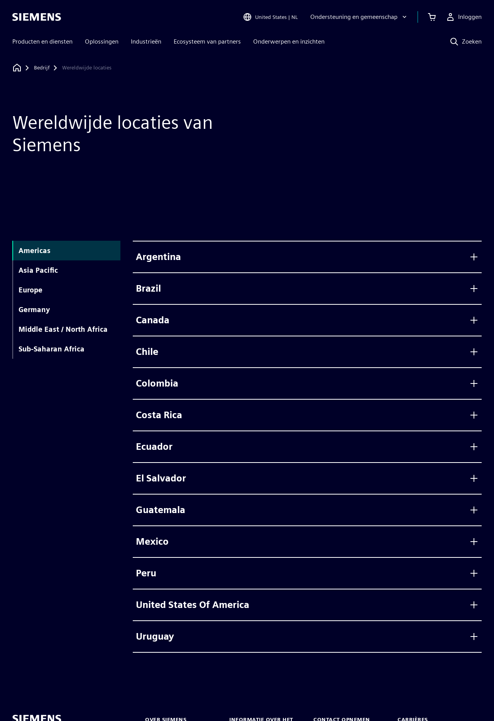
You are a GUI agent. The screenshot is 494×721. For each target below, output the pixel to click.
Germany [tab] (34, 310)
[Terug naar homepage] (17, 68)
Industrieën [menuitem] (146, 41)
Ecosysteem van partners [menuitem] (207, 41)
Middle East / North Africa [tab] (63, 329)
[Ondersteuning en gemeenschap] (359, 17)
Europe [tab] (30, 290)
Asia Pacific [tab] (38, 270)
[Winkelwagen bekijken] (432, 17)
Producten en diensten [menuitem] (42, 41)
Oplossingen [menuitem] (101, 41)
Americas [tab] (35, 251)
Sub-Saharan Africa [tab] (52, 349)
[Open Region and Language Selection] (270, 17)
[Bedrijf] (42, 68)
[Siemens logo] (36, 17)
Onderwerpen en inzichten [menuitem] (289, 41)
